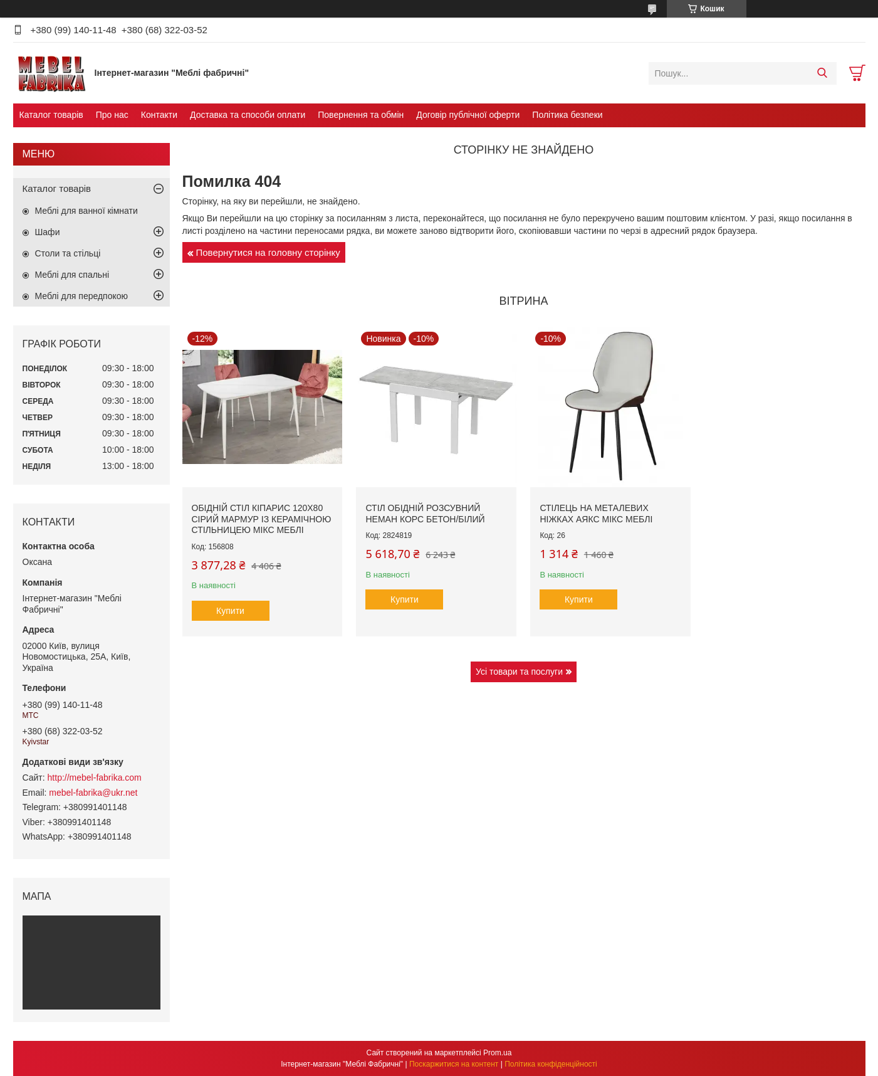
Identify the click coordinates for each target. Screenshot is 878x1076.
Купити (230, 611)
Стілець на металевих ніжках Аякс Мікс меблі (596, 513)
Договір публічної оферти (468, 115)
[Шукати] (822, 73)
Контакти (159, 115)
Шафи (47, 232)
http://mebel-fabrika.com (95, 778)
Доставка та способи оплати (247, 115)
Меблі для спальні (72, 275)
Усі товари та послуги (519, 672)
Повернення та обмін (361, 115)
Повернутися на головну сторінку (268, 252)
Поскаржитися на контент (453, 1064)
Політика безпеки (567, 115)
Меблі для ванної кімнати (86, 211)
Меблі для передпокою (81, 296)
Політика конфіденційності (550, 1064)
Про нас (112, 115)
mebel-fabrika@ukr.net (93, 793)
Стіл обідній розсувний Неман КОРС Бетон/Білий (424, 513)
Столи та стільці (68, 253)
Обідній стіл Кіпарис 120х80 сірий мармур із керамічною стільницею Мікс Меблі (262, 519)
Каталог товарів (51, 115)
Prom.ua (497, 1052)
